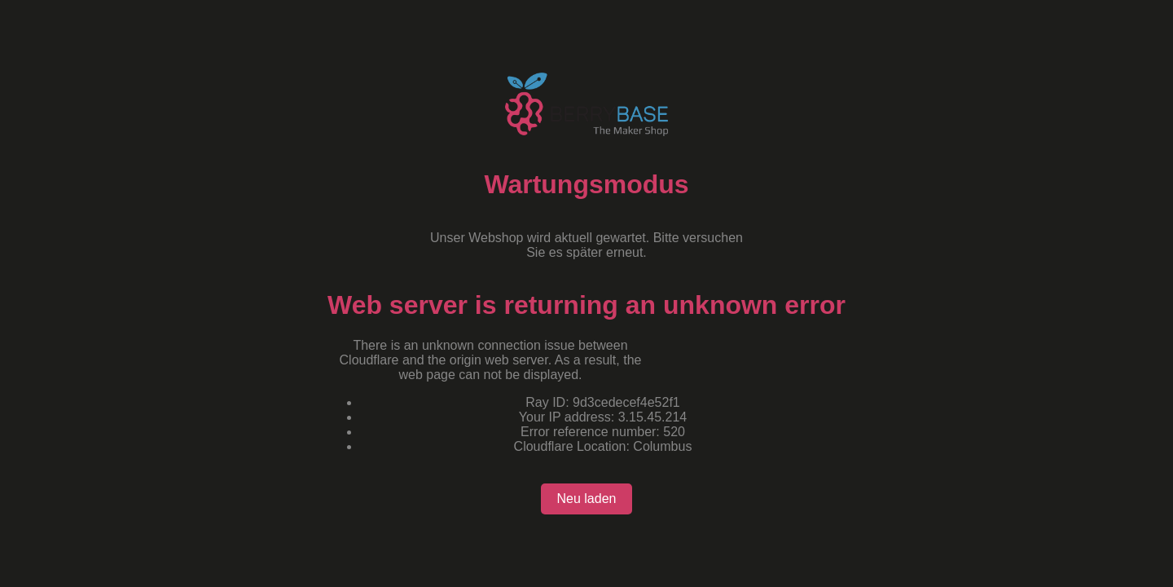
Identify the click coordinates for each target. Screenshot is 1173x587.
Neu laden (587, 498)
